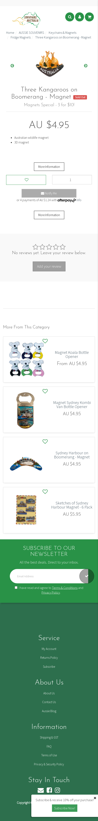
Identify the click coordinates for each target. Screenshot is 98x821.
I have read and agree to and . (49, 589)
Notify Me (49, 193)
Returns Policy (49, 658)
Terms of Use (49, 755)
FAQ (49, 746)
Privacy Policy (51, 592)
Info (79, 200)
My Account (49, 649)
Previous (12, 66)
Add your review (49, 266)
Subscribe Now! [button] (64, 808)
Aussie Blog (49, 711)
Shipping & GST (49, 737)
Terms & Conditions (65, 587)
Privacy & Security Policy (49, 764)
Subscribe (49, 667)
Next (86, 66)
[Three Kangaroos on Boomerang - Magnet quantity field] (72, 179)
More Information (49, 167)
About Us (49, 693)
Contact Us (49, 702)
